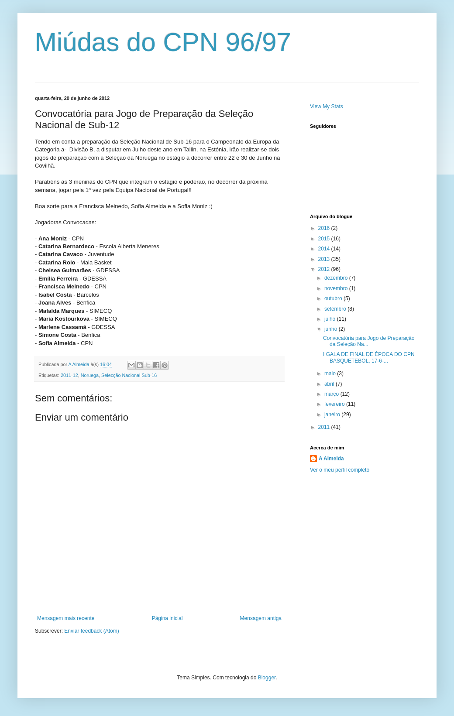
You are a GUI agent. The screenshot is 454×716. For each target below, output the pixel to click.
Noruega (90, 375)
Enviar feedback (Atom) (91, 631)
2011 (324, 427)
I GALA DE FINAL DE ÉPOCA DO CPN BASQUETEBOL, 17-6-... (369, 357)
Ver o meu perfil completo (339, 470)
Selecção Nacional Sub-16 (129, 375)
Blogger (267, 678)
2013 (324, 259)
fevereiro (335, 404)
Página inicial (167, 618)
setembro (335, 309)
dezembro (336, 278)
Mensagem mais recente (65, 618)
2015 (324, 239)
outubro (334, 298)
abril (330, 384)
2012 (324, 269)
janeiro (332, 414)
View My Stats (326, 106)
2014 (324, 249)
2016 (324, 228)
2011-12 (69, 375)
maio (330, 373)
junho (331, 329)
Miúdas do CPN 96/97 (163, 42)
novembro (336, 288)
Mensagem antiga (261, 618)
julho (330, 319)
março (332, 394)
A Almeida (331, 459)
